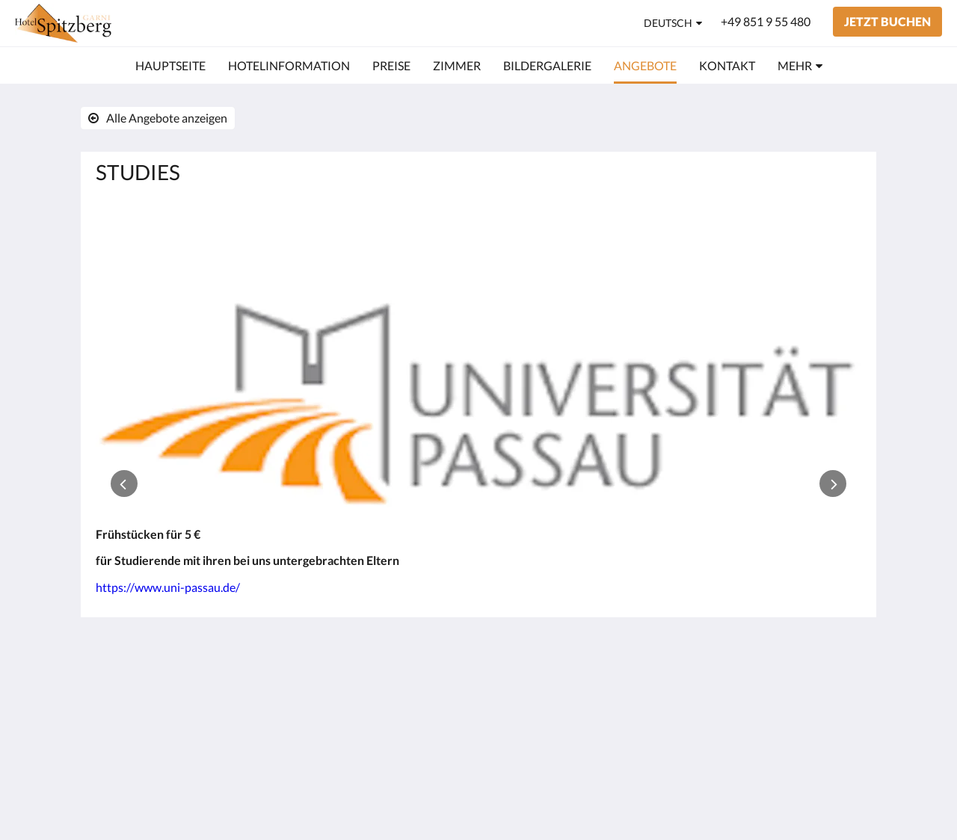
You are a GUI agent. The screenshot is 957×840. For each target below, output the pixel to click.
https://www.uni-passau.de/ (168, 587)
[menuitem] (170, 65)
